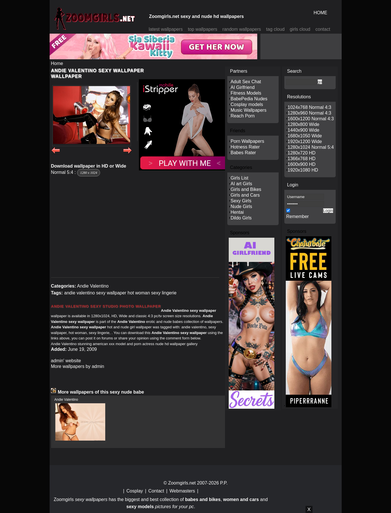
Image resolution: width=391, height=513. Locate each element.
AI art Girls (241, 183)
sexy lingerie (164, 292)
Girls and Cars (245, 195)
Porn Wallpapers (247, 141)
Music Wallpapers (249, 110)
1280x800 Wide (303, 124)
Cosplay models (247, 104)
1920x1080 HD (303, 170)
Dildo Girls (241, 217)
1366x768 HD (302, 158)
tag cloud (275, 29)
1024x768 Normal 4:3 (309, 107)
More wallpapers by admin (77, 366)
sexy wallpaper (111, 292)
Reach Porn (243, 115)
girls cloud (300, 29)
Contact (156, 490)
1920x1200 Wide (305, 141)
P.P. (224, 483)
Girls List (239, 178)
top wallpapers (202, 29)
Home (57, 63)
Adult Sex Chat (246, 81)
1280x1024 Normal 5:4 (311, 147)
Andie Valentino (93, 286)
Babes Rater (243, 152)
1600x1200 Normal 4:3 (311, 118)
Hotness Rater (245, 146)
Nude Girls (241, 206)
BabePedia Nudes (249, 98)
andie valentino (79, 292)
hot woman (138, 292)
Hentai (237, 212)
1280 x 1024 (88, 173)
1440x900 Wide (303, 130)
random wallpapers (241, 29)
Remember (297, 216)
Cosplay (134, 490)
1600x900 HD (302, 164)
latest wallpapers (166, 29)
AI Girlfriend (243, 87)
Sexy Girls (241, 200)
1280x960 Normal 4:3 (309, 113)
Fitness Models (246, 93)
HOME (320, 12)
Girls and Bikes (246, 189)
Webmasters (182, 490)
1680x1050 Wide (305, 135)
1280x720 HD (302, 152)
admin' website (66, 360)
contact (322, 29)
